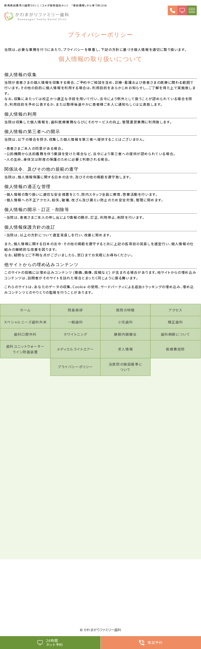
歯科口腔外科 (25, 334)
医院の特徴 (125, 309)
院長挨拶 (75, 309)
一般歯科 (75, 321)
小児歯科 (125, 321)
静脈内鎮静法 (125, 334)
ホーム (25, 309)
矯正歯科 (175, 321)
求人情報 (125, 349)
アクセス (175, 309)
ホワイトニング (75, 334)
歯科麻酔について (175, 334)
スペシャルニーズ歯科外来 (25, 321)
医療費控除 (175, 349)
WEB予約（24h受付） (182, 10)
